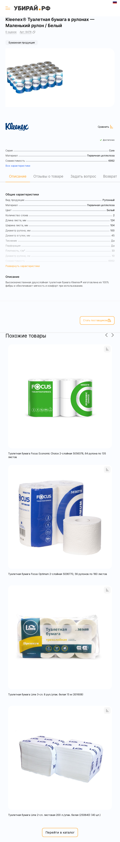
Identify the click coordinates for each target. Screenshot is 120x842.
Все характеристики (17, 165)
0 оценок (11, 31)
